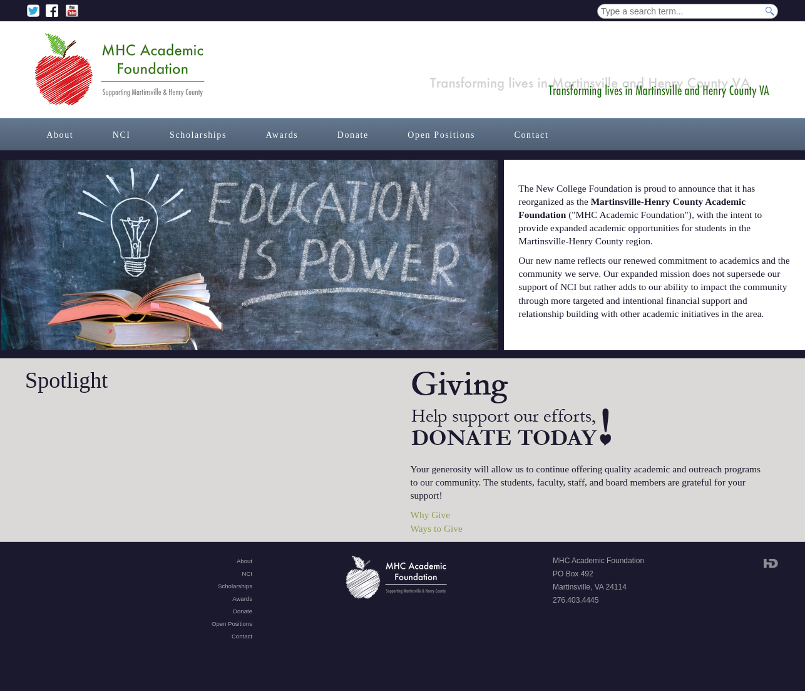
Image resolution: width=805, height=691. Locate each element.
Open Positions (441, 135)
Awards (281, 135)
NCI (122, 135)
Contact (532, 135)
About (59, 135)
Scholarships (198, 135)
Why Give (431, 514)
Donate (353, 135)
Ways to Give (437, 528)
